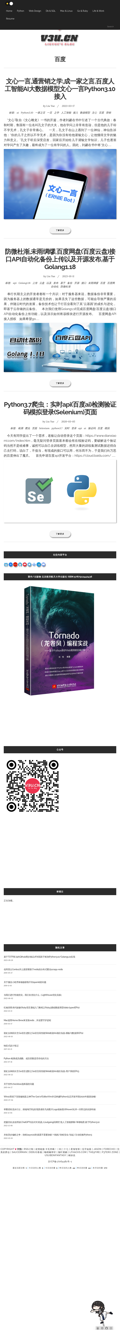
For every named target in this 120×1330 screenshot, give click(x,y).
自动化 (54, 286)
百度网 (111, 282)
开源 (76, 282)
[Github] (106, 1328)
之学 (56, 112)
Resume (10, 18)
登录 (73, 428)
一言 (49, 112)
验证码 (92, 428)
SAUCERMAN (19, 1152)
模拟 (107, 428)
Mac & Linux (66, 11)
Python (20, 11)
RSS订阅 (28, 1149)
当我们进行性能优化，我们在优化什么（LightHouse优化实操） (33, 995)
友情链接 (40, 1149)
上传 (34, 282)
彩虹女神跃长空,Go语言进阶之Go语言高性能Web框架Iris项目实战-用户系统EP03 (41, 1071)
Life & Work (98, 11)
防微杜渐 (65, 286)
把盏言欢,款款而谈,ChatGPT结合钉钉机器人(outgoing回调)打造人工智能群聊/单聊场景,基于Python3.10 (52, 1122)
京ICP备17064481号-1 (60, 1161)
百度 (101, 112)
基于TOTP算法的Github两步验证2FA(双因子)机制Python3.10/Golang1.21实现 (39, 957)
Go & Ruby (82, 11)
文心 (94, 112)
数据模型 (85, 112)
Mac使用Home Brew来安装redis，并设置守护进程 (27, 1020)
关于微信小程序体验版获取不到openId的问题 (25, 982)
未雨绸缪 (93, 282)
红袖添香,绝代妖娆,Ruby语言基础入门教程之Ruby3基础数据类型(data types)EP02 (42, 1007)
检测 (20, 428)
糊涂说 (71, 1155)
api (15, 282)
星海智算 (75, 1149)
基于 (62, 282)
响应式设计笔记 (11, 1045)
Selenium (44, 428)
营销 (108, 112)
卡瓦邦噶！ (51, 1149)
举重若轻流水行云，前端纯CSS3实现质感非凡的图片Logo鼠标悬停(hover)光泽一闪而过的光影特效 (50, 1109)
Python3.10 (27, 112)
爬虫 (27, 428)
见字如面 (86, 1149)
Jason (98, 1149)
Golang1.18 (24, 282)
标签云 (60, 891)
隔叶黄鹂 (63, 1152)
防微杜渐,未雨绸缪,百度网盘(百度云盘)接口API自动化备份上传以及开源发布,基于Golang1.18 (60, 259)
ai (18, 112)
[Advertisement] (60, 724)
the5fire (94, 1152)
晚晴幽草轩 (50, 1152)
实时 (66, 428)
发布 (55, 282)
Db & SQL (50, 11)
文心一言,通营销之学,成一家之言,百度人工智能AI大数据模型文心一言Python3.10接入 (60, 88)
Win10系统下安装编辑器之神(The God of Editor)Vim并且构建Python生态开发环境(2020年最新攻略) (50, 1096)
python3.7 (57, 428)
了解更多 (60, 230)
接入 (75, 112)
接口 (83, 282)
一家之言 (40, 112)
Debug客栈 (35, 1152)
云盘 (41, 282)
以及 (48, 282)
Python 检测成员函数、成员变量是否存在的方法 (26, 1058)
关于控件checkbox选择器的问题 (19, 1084)
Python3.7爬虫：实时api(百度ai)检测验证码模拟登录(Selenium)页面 (60, 408)
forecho (109, 1149)
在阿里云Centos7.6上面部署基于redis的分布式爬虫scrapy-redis (33, 969)
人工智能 (66, 112)
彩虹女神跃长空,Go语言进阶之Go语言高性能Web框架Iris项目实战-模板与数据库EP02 (43, 1033)
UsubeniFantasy (55, 1155)
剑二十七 (63, 1149)
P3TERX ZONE (110, 1152)
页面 (34, 428)
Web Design (35, 11)
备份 (69, 282)
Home (9, 11)
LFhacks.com (78, 1152)
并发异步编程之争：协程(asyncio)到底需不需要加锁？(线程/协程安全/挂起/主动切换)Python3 (48, 1135)
